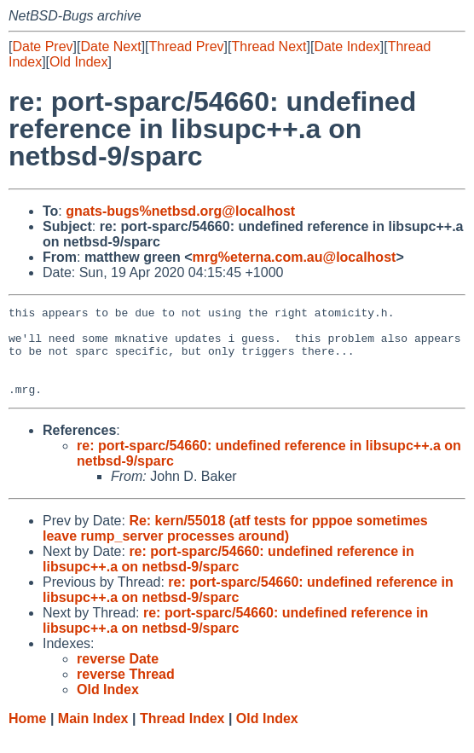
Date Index (346, 46)
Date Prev (42, 46)
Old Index (78, 62)
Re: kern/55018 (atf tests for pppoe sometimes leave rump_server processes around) (235, 546)
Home (27, 736)
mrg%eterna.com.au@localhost (294, 257)
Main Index (93, 736)
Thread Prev (186, 46)
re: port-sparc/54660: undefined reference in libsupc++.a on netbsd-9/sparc (228, 577)
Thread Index (182, 736)
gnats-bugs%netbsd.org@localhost (180, 211)
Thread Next (268, 46)
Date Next (110, 46)
